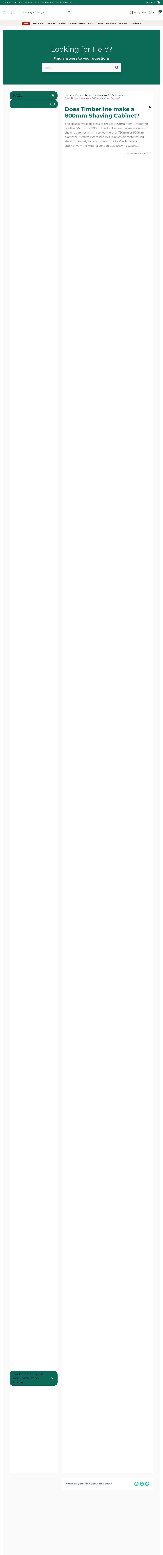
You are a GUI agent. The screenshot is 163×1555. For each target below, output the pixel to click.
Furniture (111, 23)
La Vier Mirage (124, 141)
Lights (100, 23)
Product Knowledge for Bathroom (104, 95)
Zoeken (69, 12)
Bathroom (38, 23)
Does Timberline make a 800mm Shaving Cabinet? (92, 98)
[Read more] (138, 12)
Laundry (51, 23)
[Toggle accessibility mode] (158, 2)
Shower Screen (77, 23)
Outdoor (123, 23)
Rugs (90, 23)
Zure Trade (150, 2)
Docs (78, 95)
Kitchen (62, 23)
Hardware (136, 23)
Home (68, 95)
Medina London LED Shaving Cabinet (113, 145)
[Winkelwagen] (158, 12)
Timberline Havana (119, 128)
